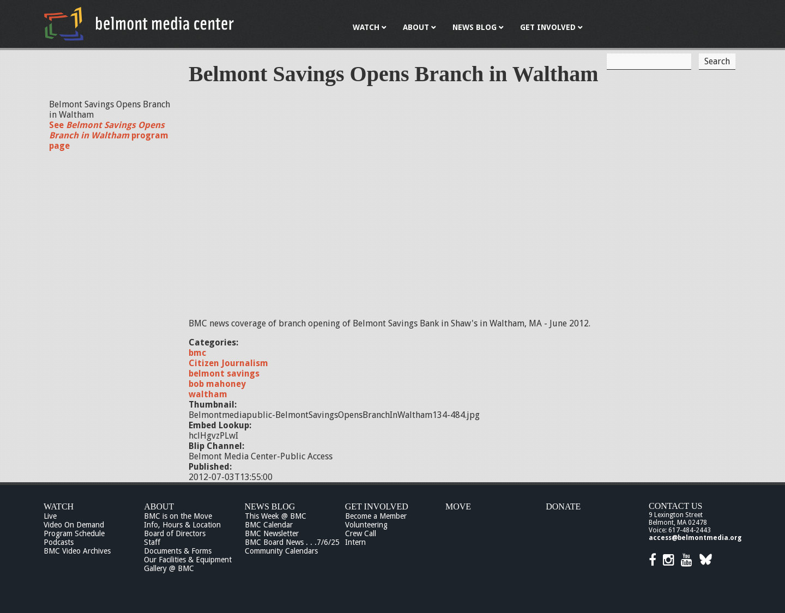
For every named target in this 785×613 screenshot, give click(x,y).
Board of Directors (175, 533)
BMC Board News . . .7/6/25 (292, 542)
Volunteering (366, 524)
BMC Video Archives (77, 551)
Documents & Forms (178, 551)
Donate (563, 506)
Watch (59, 506)
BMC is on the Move (178, 516)
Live (50, 516)
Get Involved (376, 506)
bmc (197, 353)
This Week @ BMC (275, 516)
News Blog (270, 506)
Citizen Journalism (228, 363)
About (159, 506)
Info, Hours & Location (182, 524)
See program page (108, 135)
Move (458, 506)
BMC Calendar (269, 524)
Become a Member (376, 516)
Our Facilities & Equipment (188, 559)
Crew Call (360, 533)
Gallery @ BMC (169, 568)
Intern (355, 542)
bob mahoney (217, 384)
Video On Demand (74, 524)
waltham (208, 394)
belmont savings (224, 373)
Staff (152, 542)
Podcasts (59, 542)
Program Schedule (74, 533)
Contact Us (675, 506)
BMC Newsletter (272, 533)
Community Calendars (281, 551)
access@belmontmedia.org (695, 538)
